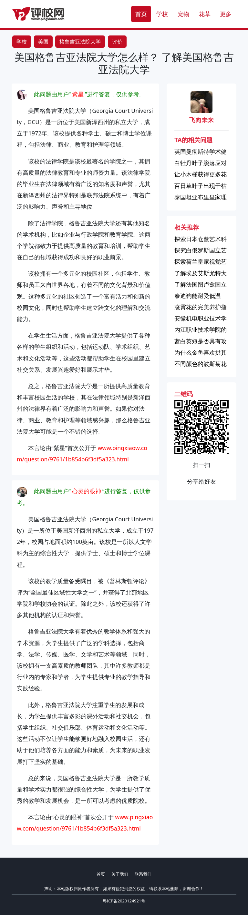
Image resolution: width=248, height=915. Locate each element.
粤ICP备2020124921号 (124, 901)
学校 (162, 14)
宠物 (183, 14)
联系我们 (143, 874)
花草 (205, 14)
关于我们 (119, 874)
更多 (226, 14)
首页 (141, 14)
